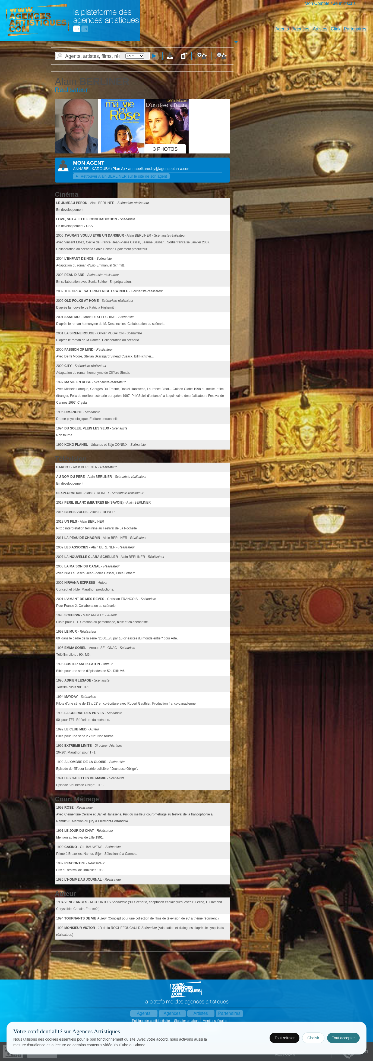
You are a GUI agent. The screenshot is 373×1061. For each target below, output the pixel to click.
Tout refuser (284, 1038)
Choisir (313, 1038)
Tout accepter (343, 1038)
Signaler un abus (186, 1021)
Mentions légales (215, 1021)
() (118, 169)
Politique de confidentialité (151, 1021)
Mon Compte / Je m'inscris (330, 3)
